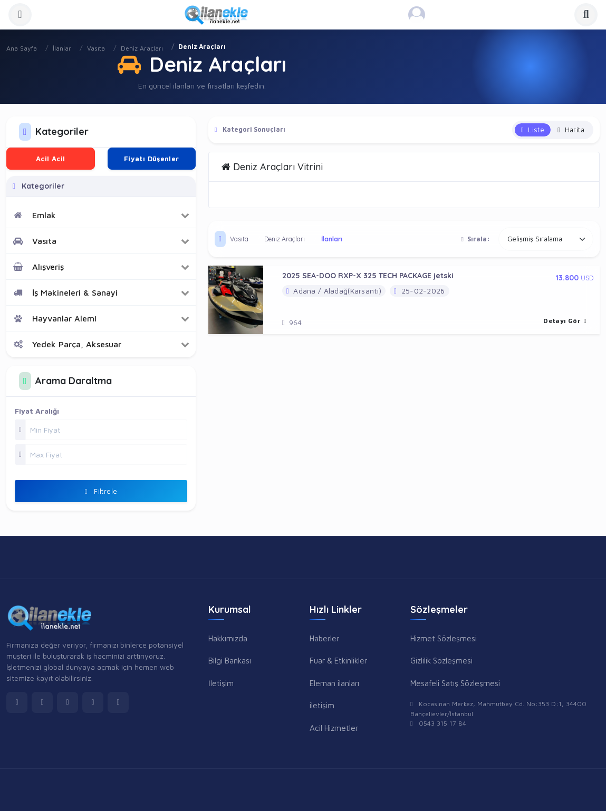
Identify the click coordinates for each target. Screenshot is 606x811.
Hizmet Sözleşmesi (443, 638)
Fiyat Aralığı (37, 410)
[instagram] (67, 702)
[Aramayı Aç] (586, 14)
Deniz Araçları (142, 48)
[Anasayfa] (220, 15)
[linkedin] (92, 702)
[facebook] (16, 702)
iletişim (322, 705)
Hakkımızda (227, 638)
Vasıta (96, 48)
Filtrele (101, 491)
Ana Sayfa (21, 48)
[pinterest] (118, 702)
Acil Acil (50, 158)
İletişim (221, 683)
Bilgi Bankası (229, 660)
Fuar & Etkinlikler (338, 660)
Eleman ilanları (334, 683)
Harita (570, 129)
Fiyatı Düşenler (151, 158)
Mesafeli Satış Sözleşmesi (455, 683)
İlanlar (62, 48)
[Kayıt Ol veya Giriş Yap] (416, 14)
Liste (532, 129)
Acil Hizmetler (334, 727)
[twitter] (42, 702)
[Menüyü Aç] (20, 14)
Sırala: (475, 239)
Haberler (324, 638)
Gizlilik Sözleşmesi (441, 660)
